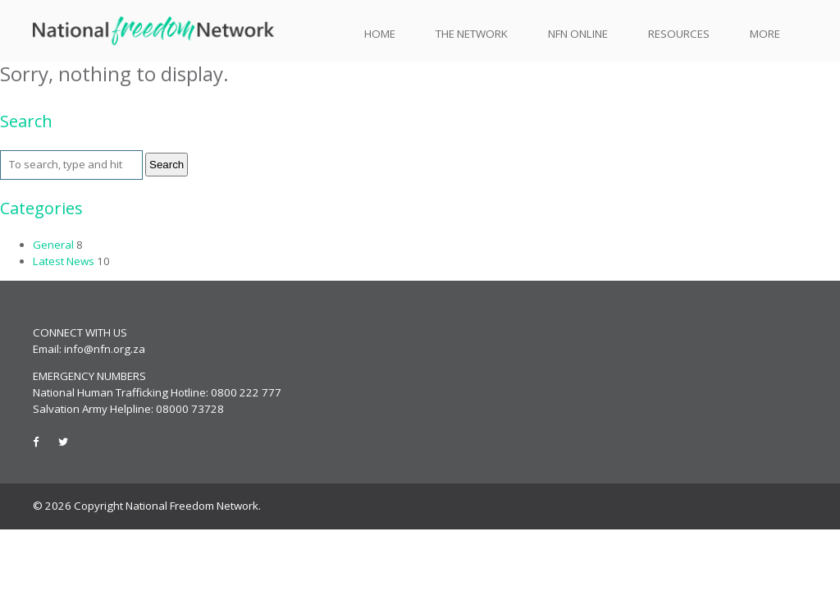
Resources (679, 34)
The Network (472, 34)
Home (379, 34)
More (765, 34)
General (53, 244)
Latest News (63, 261)
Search (166, 164)
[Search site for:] (71, 165)
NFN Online (578, 33)
